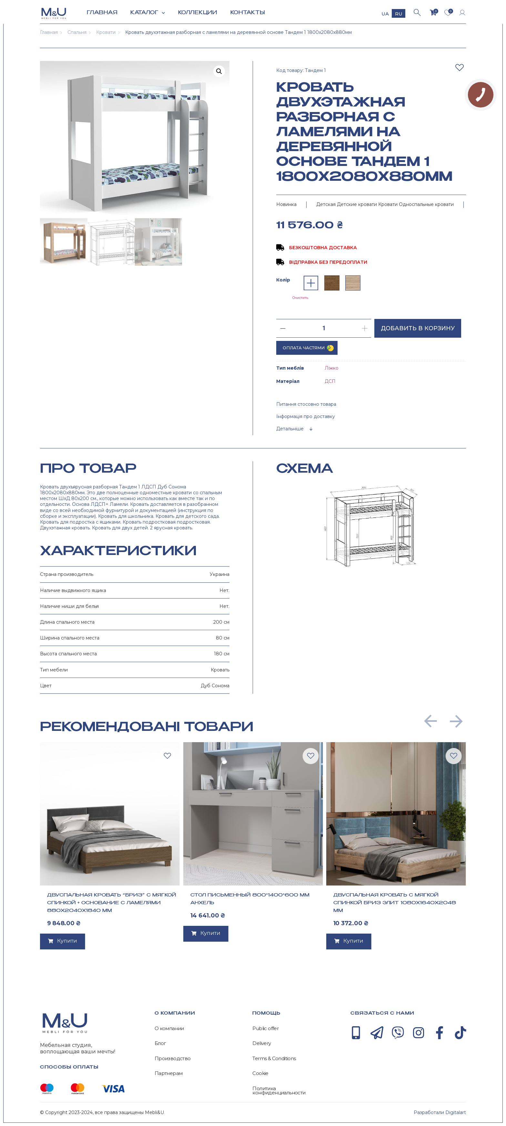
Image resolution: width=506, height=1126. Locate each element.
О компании (169, 1028)
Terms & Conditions (274, 1058)
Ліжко (332, 368)
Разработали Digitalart (440, 1112)
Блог (160, 1043)
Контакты (247, 12)
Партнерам (169, 1073)
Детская (326, 204)
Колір (283, 280)
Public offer (265, 1028)
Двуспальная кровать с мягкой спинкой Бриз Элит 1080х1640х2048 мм (394, 903)
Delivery (261, 1043)
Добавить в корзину (418, 328)
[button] (430, 721)
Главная (102, 12)
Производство (173, 1058)
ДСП (330, 381)
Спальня (76, 32)
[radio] (311, 283)
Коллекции (198, 12)
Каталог (147, 13)
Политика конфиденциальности (278, 1090)
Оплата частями (304, 347)
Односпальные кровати (426, 204)
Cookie (260, 1073)
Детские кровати (357, 204)
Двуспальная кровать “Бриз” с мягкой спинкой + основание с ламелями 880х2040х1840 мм (111, 903)
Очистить (300, 298)
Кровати (106, 32)
